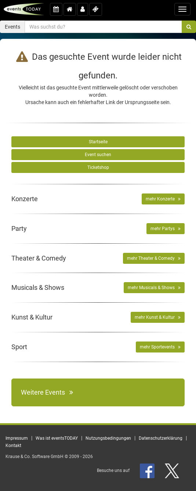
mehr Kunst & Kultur (158, 317)
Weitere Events (47, 392)
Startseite (98, 141)
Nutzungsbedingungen (108, 438)
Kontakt (13, 445)
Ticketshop (98, 167)
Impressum (17, 438)
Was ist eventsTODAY (57, 438)
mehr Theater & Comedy (154, 258)
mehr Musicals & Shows (154, 287)
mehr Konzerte (163, 199)
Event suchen (98, 154)
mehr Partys (165, 228)
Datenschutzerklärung (160, 438)
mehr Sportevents (160, 347)
